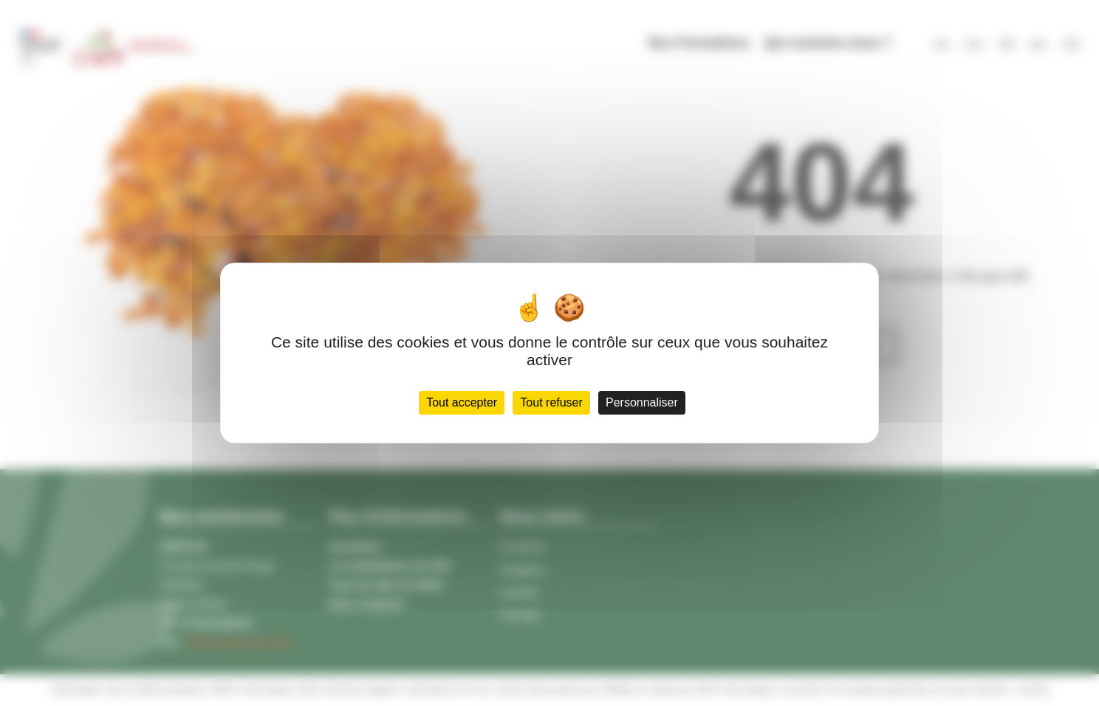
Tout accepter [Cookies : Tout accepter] (461, 402)
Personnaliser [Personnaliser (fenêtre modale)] (642, 402)
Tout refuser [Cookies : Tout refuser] (551, 402)
